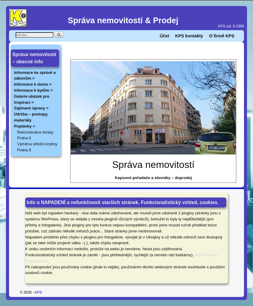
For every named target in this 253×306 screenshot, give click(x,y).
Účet (164, 35)
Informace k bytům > (33, 90)
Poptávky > (24, 126)
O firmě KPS (221, 35)
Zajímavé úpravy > (31, 108)
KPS (38, 292)
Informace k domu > (33, 84)
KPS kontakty (189, 35)
